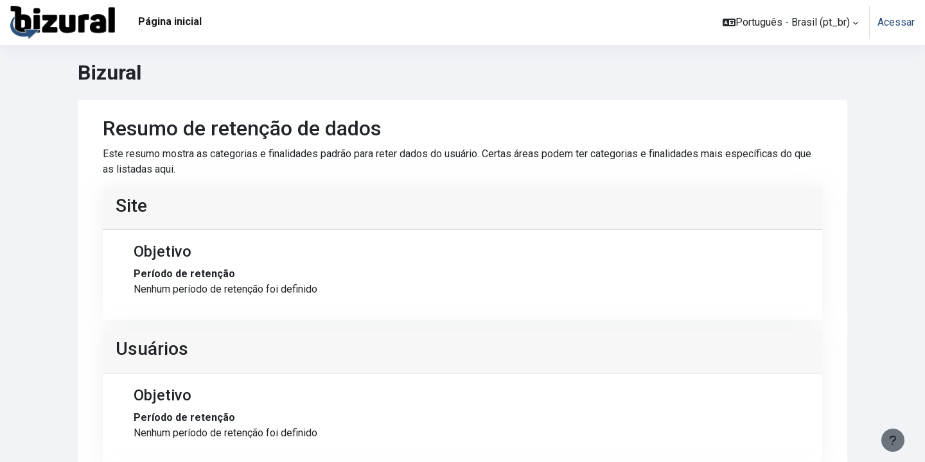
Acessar (896, 22)
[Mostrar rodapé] (892, 440)
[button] (790, 22)
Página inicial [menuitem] (170, 21)
